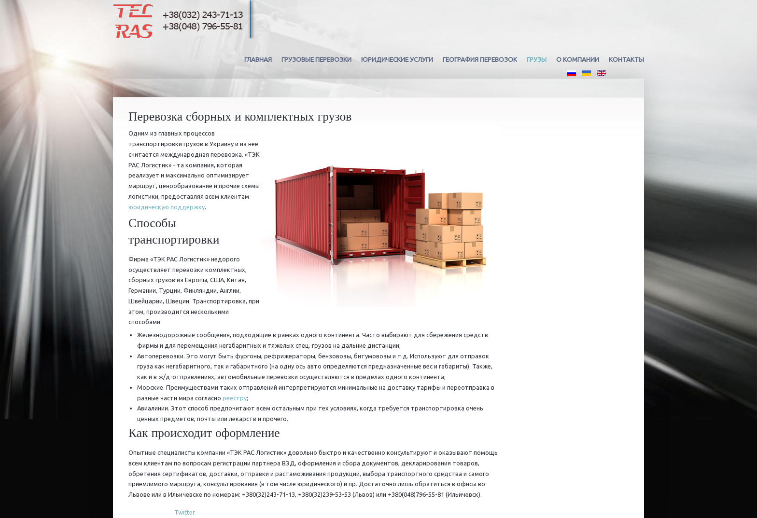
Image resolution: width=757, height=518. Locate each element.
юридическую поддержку (166, 207)
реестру (235, 398)
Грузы (537, 59)
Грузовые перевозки (316, 59)
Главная (258, 59)
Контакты (626, 59)
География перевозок (480, 59)
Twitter (184, 512)
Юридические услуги (397, 59)
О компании (577, 59)
